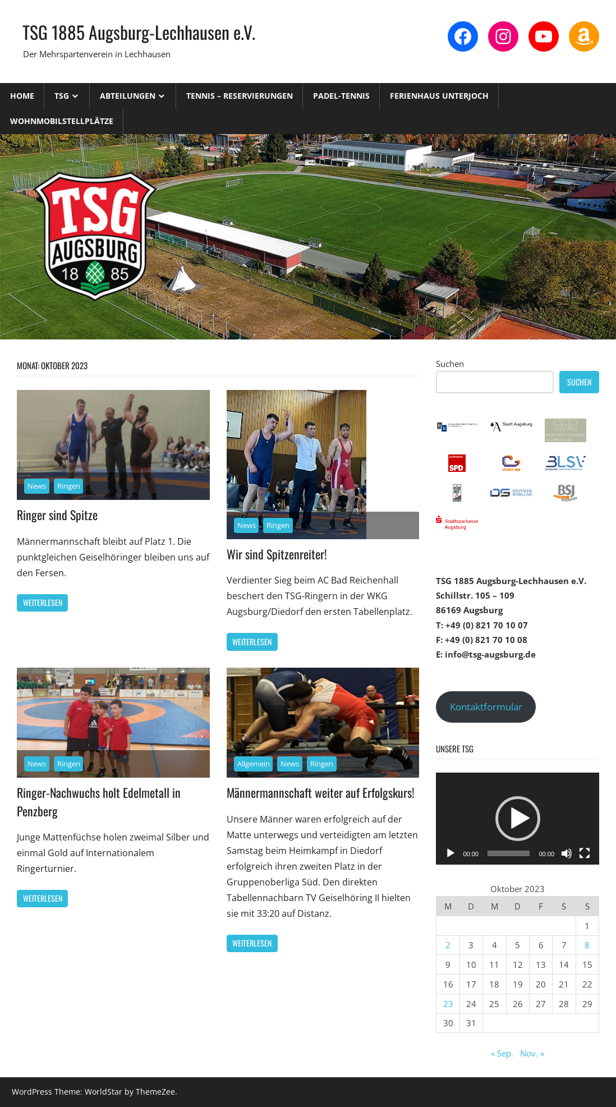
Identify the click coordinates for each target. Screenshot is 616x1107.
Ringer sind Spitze (57, 514)
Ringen (68, 486)
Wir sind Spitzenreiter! (277, 554)
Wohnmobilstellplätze (61, 121)
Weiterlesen (42, 602)
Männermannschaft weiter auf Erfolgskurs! (321, 792)
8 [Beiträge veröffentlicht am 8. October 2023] (587, 944)
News (36, 486)
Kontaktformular (486, 706)
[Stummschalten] (566, 853)
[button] (517, 818)
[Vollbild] (584, 853)
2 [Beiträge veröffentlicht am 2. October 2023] (447, 944)
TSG (61, 95)
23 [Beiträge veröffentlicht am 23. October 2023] (448, 1003)
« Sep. (502, 1053)
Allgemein (253, 764)
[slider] (509, 853)
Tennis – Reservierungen (239, 95)
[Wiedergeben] (450, 853)
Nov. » (532, 1053)
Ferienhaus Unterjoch (439, 95)
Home (22, 95)
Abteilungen (127, 95)
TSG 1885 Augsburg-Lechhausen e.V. (138, 32)
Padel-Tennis (341, 95)
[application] (517, 818)
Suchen (450, 363)
